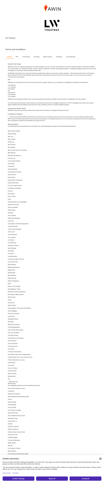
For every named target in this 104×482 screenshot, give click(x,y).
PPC (17, 57)
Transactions (26, 57)
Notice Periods (47, 57)
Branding (36, 57)
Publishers (59, 57)
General (9, 57)
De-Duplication (70, 57)
